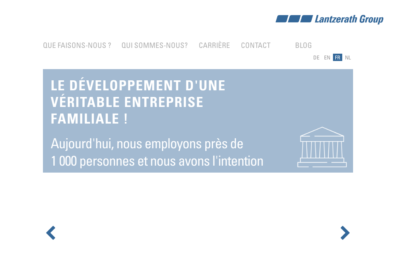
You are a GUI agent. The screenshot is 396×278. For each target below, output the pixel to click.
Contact (256, 45)
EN (327, 57)
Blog (303, 45)
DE (316, 57)
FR (337, 57)
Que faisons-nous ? (77, 45)
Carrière (214, 45)
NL (348, 57)
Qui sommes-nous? (154, 45)
